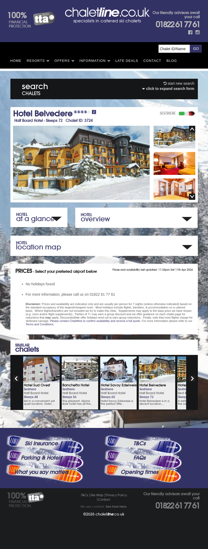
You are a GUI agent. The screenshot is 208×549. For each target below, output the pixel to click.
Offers (62, 61)
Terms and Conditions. (40, 324)
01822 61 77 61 (178, 24)
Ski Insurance (41, 443)
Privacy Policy (116, 495)
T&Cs (139, 443)
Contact (152, 61)
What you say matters (41, 472)
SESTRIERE (168, 113)
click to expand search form (168, 89)
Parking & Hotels (41, 457)
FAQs (139, 457)
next (192, 378)
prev (16, 378)
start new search (178, 83)
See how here (116, 506)
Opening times (139, 472)
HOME (16, 61)
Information (92, 61)
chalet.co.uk (110, 514)
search (35, 88)
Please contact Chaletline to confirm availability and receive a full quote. (95, 320)
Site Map (96, 495)
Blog (172, 61)
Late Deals (126, 61)
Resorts (36, 61)
